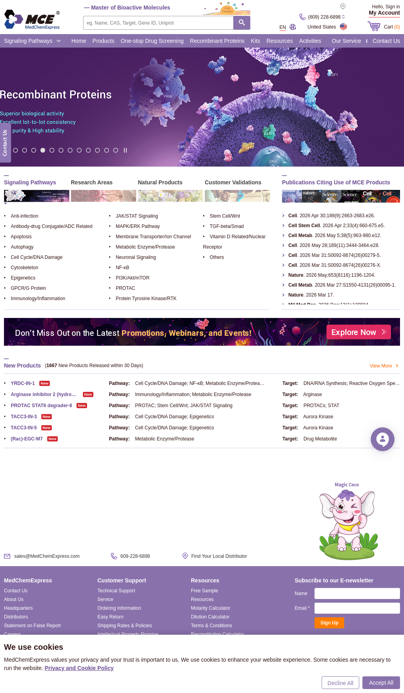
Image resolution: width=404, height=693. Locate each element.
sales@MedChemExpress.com (47, 556)
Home (78, 41)
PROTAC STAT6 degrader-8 (38, 405)
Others (213, 257)
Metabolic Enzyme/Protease (142, 247)
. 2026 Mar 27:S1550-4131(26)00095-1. (342, 285)
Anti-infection (21, 216)
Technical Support (116, 590)
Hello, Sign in (386, 7)
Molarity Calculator (210, 608)
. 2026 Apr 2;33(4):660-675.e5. (336, 225)
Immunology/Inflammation (34, 298)
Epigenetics (19, 278)
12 (106, 150)
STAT (333, 405)
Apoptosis (18, 236)
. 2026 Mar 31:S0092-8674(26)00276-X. (334, 265)
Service (105, 599)
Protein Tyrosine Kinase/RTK (143, 298)
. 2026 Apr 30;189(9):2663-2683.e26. (331, 215)
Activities (310, 41)
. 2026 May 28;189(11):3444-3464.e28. (333, 245)
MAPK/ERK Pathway (134, 226)
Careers (12, 634)
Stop (125, 150)
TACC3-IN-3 (20, 416)
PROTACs (314, 405)
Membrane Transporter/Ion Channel (150, 236)
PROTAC (122, 288)
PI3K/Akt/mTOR (129, 278)
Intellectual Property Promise (127, 634)
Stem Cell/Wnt (221, 216)
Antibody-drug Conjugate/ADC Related (48, 226)
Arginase (312, 394)
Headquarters (18, 608)
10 (88, 150)
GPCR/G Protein (25, 288)
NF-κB (119, 267)
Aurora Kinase (318, 416)
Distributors (16, 617)
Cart (392, 27)
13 (115, 150)
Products (103, 41)
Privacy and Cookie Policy (79, 668)
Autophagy (19, 247)
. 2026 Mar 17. (311, 295)
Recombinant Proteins (217, 41)
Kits (255, 41)
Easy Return (110, 617)
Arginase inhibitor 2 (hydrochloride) (41, 394)
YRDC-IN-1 (19, 383)
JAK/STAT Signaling (133, 216)
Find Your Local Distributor (219, 556)
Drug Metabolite (320, 439)
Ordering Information (119, 608)
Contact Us (386, 41)
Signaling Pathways (32, 41)
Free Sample (204, 590)
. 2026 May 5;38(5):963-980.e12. (334, 235)
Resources (280, 41)
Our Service (346, 41)
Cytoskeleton (21, 267)
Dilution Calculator (210, 617)
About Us (13, 599)
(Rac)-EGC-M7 (23, 439)
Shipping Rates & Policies (124, 625)
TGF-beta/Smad (223, 226)
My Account (384, 13)
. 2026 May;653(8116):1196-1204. (331, 275)
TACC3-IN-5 (20, 428)
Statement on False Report (32, 625)
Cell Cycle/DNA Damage (33, 257)
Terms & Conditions (211, 625)
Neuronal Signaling (132, 257)
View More (385, 366)
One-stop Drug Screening (152, 41)
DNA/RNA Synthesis (325, 383)
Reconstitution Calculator (217, 634)
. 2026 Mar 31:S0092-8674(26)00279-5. (334, 255)
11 (97, 150)
